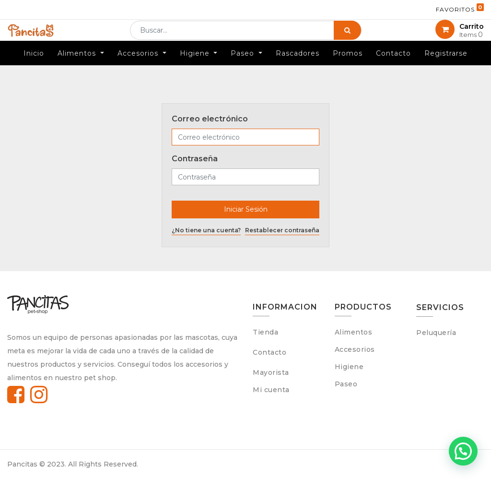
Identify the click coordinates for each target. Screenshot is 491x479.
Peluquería (436, 332)
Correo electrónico (210, 118)
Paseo (346, 384)
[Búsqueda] (347, 37)
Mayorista (271, 372)
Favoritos (460, 8)
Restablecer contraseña (282, 230)
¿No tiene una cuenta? (206, 230)
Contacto (269, 352)
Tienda (265, 332)
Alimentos (354, 332)
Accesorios (355, 349)
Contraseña (195, 158)
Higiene (349, 366)
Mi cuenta (271, 389)
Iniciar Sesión (246, 209)
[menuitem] (34, 67)
